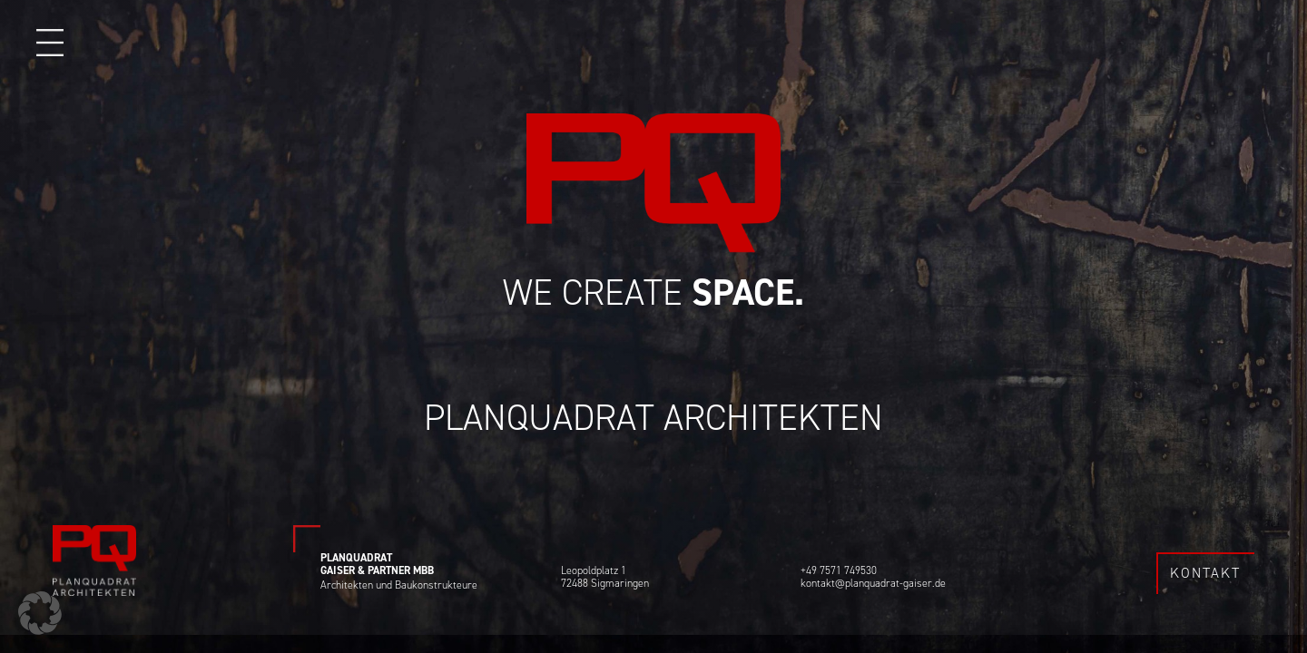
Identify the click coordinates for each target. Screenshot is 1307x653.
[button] (40, 613)
